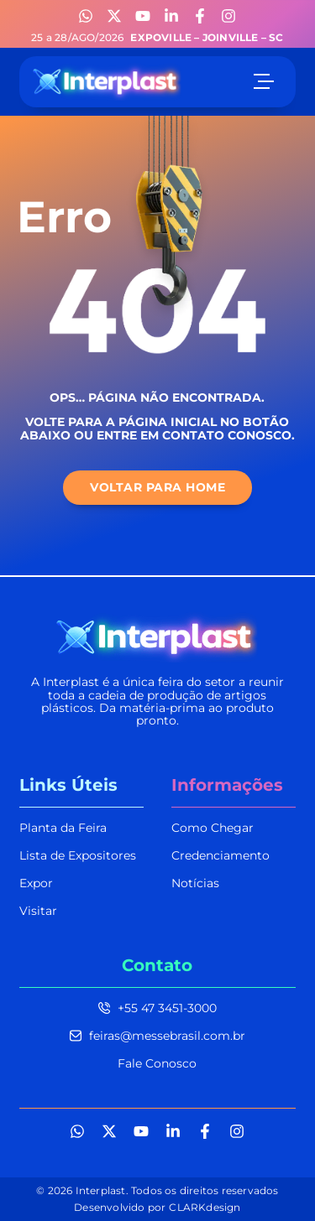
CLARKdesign (204, 1207)
